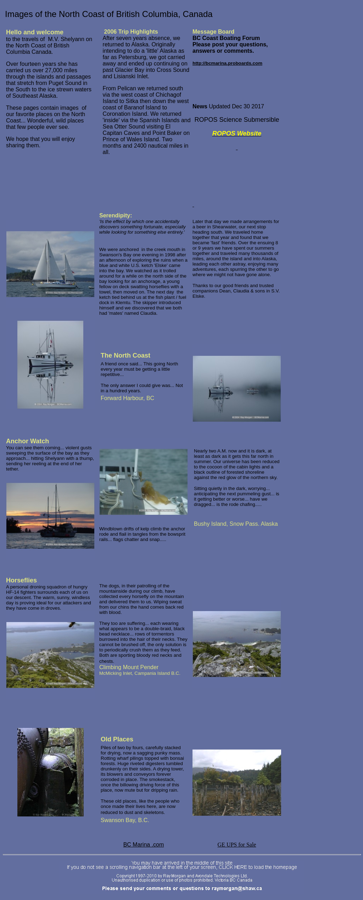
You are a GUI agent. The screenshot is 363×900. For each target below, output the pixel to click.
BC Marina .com (143, 845)
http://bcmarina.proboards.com (227, 63)
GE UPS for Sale (237, 845)
